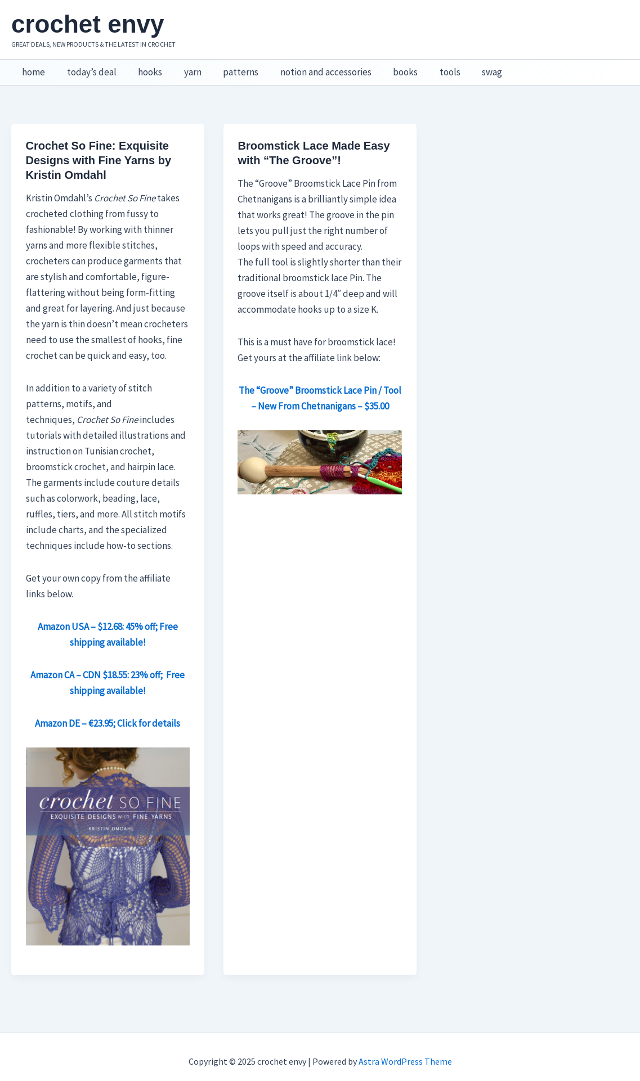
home (32, 68)
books (389, 68)
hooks (144, 68)
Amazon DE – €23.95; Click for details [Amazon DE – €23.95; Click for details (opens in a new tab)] (107, 714)
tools (430, 68)
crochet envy (87, 24)
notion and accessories (311, 68)
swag (470, 68)
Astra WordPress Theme (405, 1053)
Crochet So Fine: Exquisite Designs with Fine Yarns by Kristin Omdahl (99, 151)
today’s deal (88, 68)
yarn (184, 68)
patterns (229, 68)
